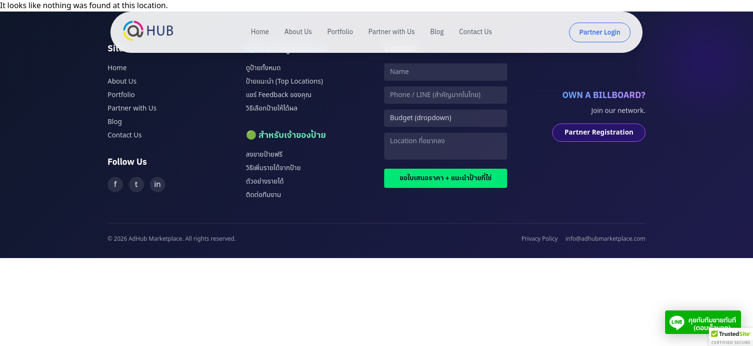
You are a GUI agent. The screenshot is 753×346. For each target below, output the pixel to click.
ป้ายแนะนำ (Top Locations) (284, 81)
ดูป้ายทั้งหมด (263, 68)
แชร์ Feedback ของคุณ (278, 95)
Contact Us (475, 32)
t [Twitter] (136, 184)
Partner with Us (391, 32)
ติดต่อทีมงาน (263, 195)
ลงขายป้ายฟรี (264, 154)
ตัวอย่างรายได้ (265, 181)
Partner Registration (598, 132)
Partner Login (599, 32)
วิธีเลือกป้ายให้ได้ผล (271, 108)
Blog (437, 32)
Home (260, 32)
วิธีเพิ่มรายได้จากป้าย (273, 168)
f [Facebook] (115, 184)
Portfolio (340, 32)
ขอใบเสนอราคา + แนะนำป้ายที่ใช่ (446, 178)
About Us (298, 32)
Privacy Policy (540, 239)
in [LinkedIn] (157, 184)
